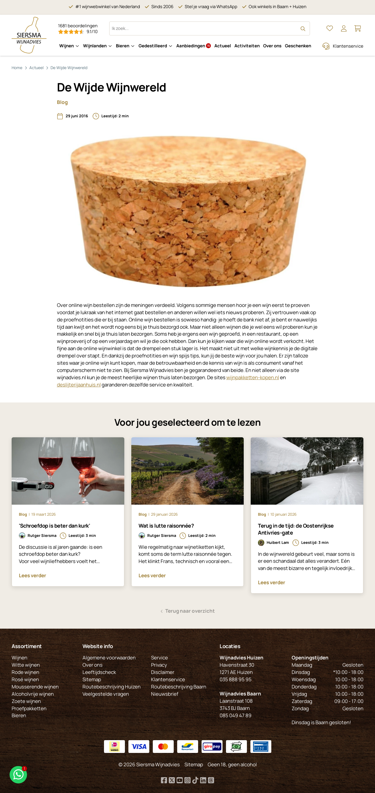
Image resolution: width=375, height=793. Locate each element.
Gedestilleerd (153, 46)
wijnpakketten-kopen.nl (252, 377)
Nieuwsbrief (164, 693)
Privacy (159, 664)
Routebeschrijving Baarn (178, 686)
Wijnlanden (95, 46)
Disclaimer (162, 672)
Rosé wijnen (25, 679)
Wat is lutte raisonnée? (166, 525)
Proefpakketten (29, 708)
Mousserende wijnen (35, 686)
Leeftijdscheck (99, 672)
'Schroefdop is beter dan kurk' (54, 525)
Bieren (122, 46)
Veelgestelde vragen (105, 693)
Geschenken (298, 46)
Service (159, 657)
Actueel (222, 46)
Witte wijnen (26, 664)
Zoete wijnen (26, 701)
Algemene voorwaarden (109, 657)
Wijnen (66, 46)
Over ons (272, 46)
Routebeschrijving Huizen (111, 686)
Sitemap (91, 679)
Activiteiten (247, 46)
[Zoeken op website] (209, 28)
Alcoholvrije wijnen (33, 693)
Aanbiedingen (193, 46)
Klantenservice (348, 46)
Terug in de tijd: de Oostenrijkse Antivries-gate (296, 529)
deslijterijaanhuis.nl (79, 384)
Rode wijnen (25, 672)
